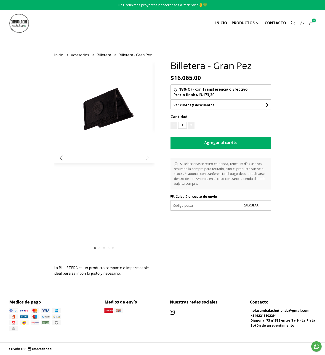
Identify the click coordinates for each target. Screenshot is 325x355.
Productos (246, 22)
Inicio (221, 22)
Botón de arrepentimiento (272, 325)
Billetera (104, 54)
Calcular (250, 205)
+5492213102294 (263, 315)
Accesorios (80, 54)
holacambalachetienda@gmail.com (279, 310)
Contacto (275, 22)
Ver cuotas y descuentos (193, 105)
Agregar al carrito (220, 142)
